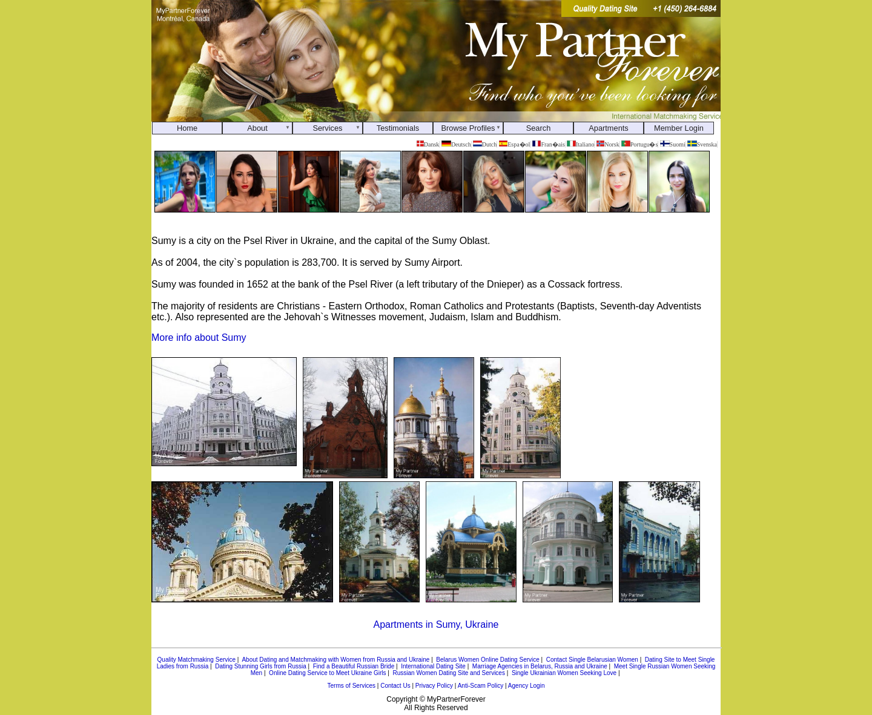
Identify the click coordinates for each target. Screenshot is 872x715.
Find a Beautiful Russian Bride (354, 666)
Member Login (679, 128)
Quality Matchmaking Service (196, 659)
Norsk (607, 144)
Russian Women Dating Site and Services (448, 673)
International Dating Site (433, 666)
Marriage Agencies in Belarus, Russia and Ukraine (539, 666)
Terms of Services (351, 685)
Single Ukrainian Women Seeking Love (564, 673)
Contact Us (395, 685)
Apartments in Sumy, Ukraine (436, 624)
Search (538, 128)
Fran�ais (548, 144)
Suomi (672, 144)
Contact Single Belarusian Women (592, 659)
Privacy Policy (434, 685)
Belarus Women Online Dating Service (487, 659)
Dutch (485, 144)
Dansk (428, 144)
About (257, 128)
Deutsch (456, 144)
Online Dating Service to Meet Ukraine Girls (327, 673)
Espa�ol (514, 144)
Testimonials (398, 128)
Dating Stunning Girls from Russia (260, 666)
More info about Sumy (198, 337)
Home (187, 128)
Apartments (608, 128)
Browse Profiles (468, 128)
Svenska (702, 144)
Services (327, 128)
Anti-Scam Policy (481, 685)
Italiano (580, 144)
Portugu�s (639, 144)
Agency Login (526, 685)
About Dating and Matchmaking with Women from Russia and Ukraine (335, 659)
